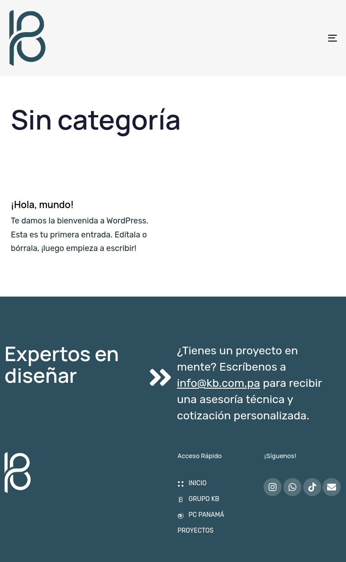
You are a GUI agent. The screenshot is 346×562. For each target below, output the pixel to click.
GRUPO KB (198, 499)
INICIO (192, 483)
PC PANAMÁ (201, 515)
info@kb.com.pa (218, 383)
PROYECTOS (196, 530)
